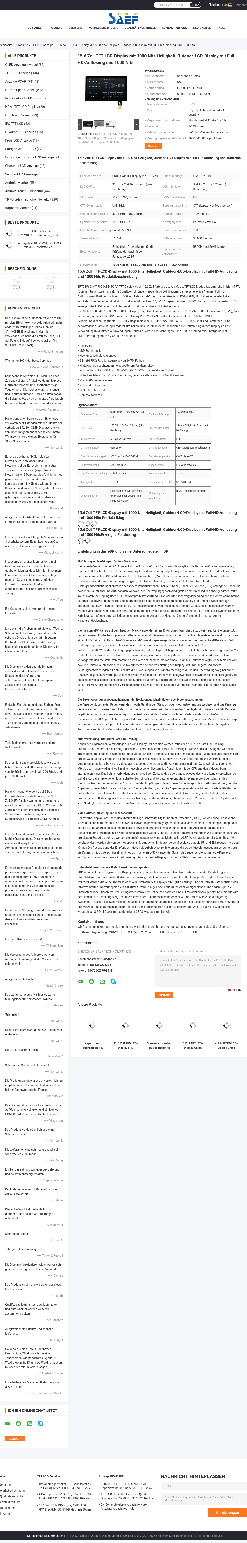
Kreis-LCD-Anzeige (18, 140)
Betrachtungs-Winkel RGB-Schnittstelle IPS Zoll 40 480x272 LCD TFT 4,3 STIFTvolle (66, 1486)
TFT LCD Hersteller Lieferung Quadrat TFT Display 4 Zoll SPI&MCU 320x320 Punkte (128, 1496)
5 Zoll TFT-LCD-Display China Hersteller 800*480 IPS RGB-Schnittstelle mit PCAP (192, 1046)
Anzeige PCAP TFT (19, 81)
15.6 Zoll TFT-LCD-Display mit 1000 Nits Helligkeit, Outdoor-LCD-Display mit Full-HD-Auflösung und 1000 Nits (106, 138)
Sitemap (5, 1513)
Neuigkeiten (202, 27)
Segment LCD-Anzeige (21, 174)
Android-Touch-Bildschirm (24, 191)
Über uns (75, 27)
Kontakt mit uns (174, 27)
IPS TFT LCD (14, 124)
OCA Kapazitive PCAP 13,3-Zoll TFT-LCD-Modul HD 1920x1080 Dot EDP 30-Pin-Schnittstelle (65, 1497)
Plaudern (214, 4)
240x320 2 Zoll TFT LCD (148, 932)
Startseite (6, 45)
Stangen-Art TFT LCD (20, 149)
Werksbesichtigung (103, 27)
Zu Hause (34, 27)
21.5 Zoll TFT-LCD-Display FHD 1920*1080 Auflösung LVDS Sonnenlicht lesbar (125, 1046)
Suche (195, 4)
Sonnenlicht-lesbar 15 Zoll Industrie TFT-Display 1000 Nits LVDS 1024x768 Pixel (159, 1046)
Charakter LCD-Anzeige (22, 166)
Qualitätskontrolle (140, 27)
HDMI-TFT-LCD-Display (21, 107)
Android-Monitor (17, 183)
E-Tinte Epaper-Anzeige (22, 90)
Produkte (55, 27)
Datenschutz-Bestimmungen (45, 1535)
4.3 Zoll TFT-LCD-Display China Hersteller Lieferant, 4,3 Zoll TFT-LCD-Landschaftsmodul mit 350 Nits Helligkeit (226, 1046)
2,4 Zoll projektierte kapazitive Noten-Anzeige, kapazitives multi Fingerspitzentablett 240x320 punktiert (126, 1507)
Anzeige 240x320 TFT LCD (115, 932)
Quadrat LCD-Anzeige (20, 132)
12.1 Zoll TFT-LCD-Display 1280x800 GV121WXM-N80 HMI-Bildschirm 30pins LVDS (65, 1508)
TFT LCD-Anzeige (42, 45)
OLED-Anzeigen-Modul (21, 65)
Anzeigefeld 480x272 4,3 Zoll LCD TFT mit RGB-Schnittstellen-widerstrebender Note (39, 247)
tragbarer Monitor (18, 208)
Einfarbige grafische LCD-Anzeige (29, 157)
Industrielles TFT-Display (23, 98)
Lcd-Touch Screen (18, 115)
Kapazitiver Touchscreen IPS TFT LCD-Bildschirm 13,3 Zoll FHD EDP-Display (92, 1046)
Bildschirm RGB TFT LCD (181, 932)
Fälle (221, 27)
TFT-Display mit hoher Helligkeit (28, 199)
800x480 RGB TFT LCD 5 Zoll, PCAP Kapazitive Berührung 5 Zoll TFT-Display (126, 1486)
